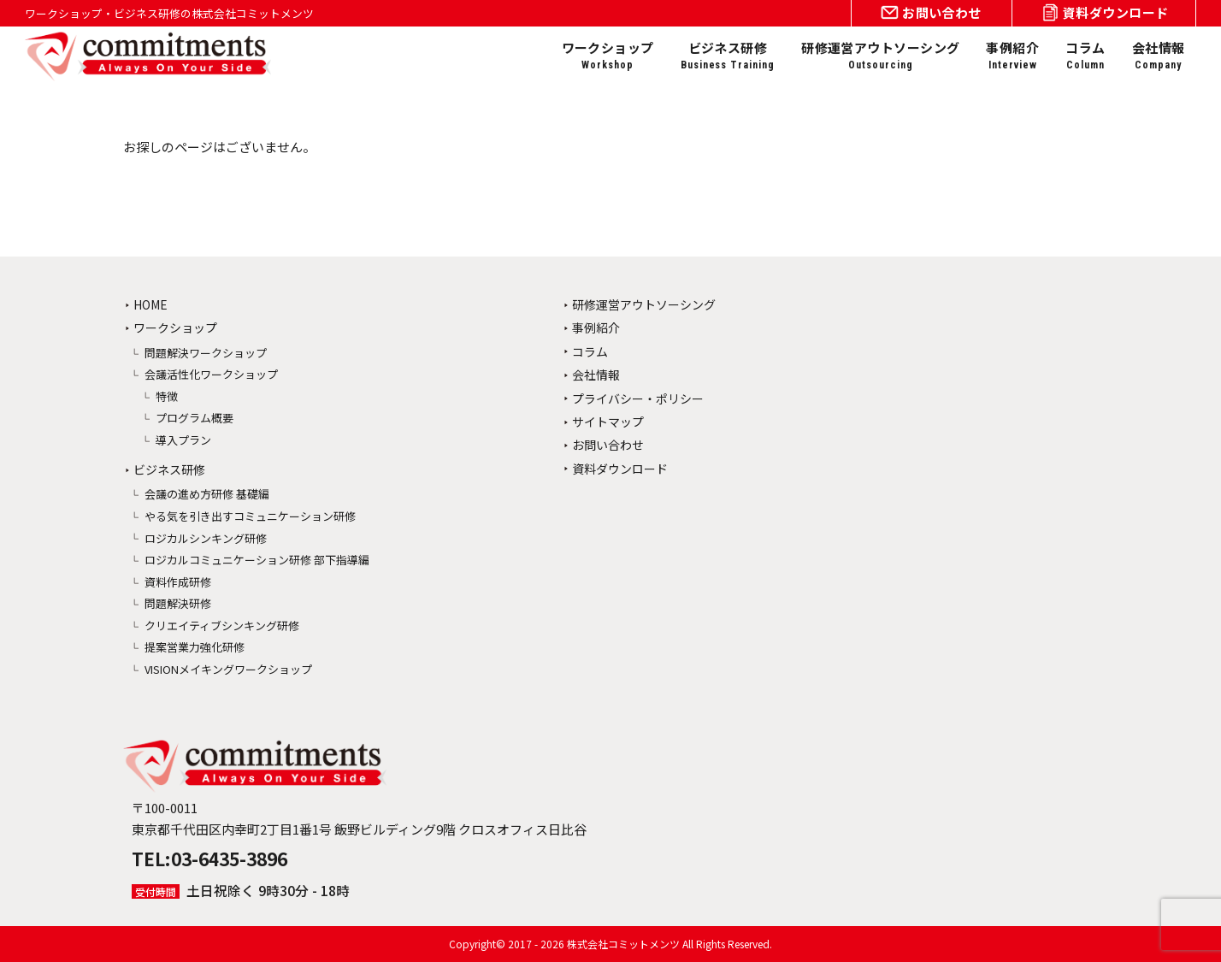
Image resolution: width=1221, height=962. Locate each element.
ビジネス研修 (728, 55)
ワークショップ (608, 55)
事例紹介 (1012, 55)
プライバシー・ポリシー (638, 398)
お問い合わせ (608, 444)
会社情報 (1158, 55)
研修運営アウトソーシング (880, 55)
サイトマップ (608, 421)
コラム (1085, 55)
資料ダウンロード (620, 468)
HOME (150, 304)
